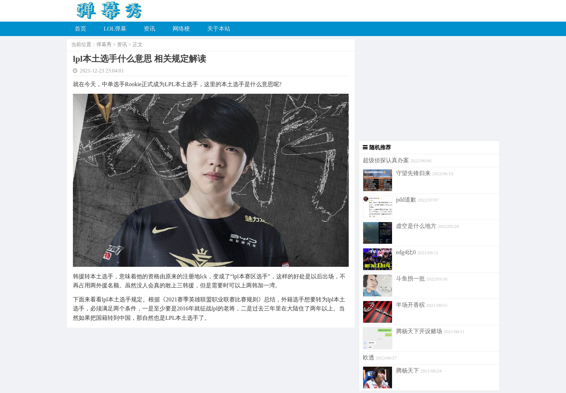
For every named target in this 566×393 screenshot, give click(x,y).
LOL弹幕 (115, 29)
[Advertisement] (427, 90)
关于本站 (218, 29)
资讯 (149, 29)
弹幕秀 (104, 44)
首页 (80, 29)
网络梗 (181, 29)
